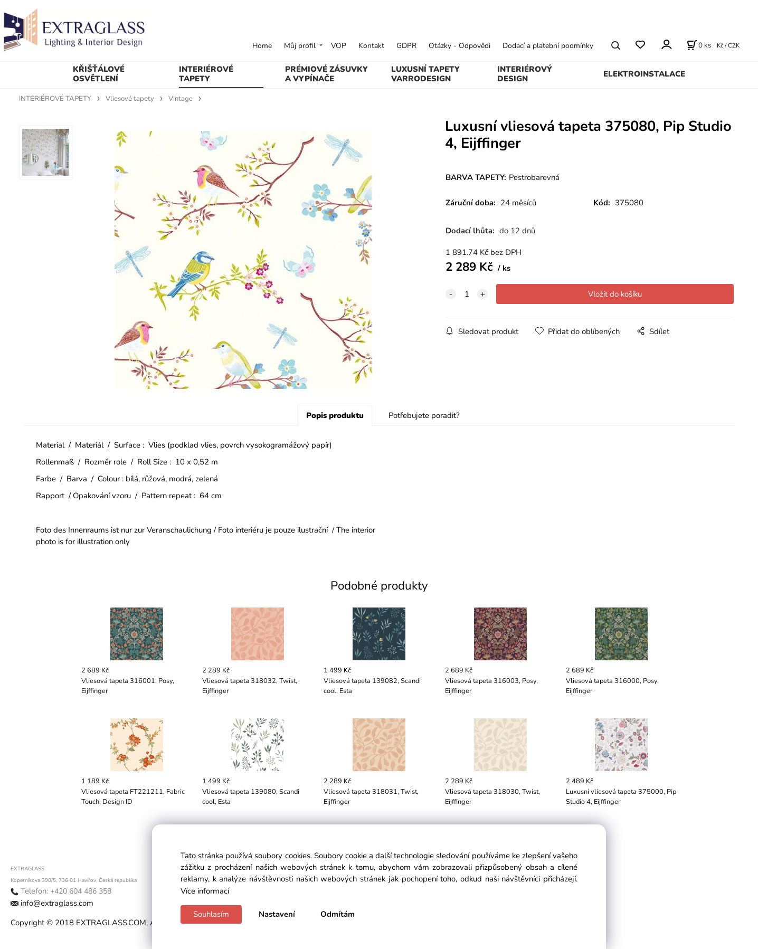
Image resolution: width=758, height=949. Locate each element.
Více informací (205, 891)
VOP (338, 46)
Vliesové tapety (130, 98)
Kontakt (371, 46)
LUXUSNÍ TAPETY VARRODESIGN (425, 74)
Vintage (180, 98)
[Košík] (699, 45)
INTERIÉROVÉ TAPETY (206, 74)
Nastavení (277, 914)
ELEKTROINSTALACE (644, 74)
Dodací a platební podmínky (548, 46)
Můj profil (300, 46)
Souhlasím (211, 914)
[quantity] (466, 294)
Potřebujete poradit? (424, 418)
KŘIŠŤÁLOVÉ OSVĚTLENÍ (99, 74)
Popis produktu (335, 418)
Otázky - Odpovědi (459, 46)
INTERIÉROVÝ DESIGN (524, 74)
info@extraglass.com (57, 905)
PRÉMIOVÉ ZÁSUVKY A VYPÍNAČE (326, 74)
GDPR (406, 46)
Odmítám (337, 914)
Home (262, 46)
